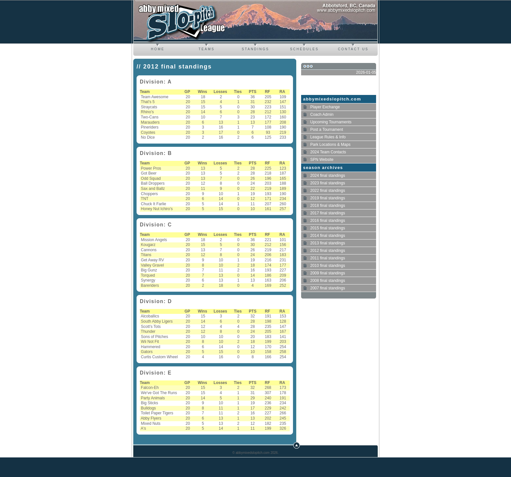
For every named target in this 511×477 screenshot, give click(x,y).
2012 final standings (327, 250)
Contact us (353, 49)
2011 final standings (327, 258)
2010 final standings (327, 265)
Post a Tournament (326, 129)
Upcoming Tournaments (331, 122)
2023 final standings (327, 183)
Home (158, 49)
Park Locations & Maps (330, 144)
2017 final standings (327, 213)
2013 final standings (327, 243)
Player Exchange (325, 107)
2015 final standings (327, 228)
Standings (256, 49)
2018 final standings (327, 205)
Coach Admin (321, 114)
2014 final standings (327, 235)
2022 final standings (327, 190)
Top (296, 445)
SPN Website (321, 159)
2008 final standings (327, 280)
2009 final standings (327, 273)
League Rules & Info (328, 137)
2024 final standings (327, 175)
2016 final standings (327, 220)
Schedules (304, 49)
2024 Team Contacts (328, 152)
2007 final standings (327, 288)
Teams (206, 49)
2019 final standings (327, 198)
